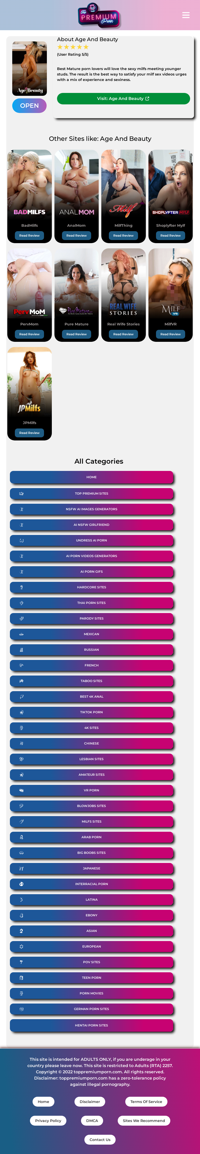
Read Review (29, 235)
